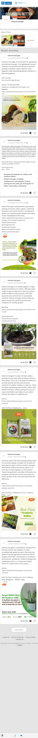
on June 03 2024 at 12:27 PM (16, 372)
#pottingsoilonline (8, 225)
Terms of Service (17, 637)
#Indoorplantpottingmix (10, 232)
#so (3, 169)
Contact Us (19, 639)
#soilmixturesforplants (10, 319)
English (19, 645)
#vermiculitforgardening (10, 80)
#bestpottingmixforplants (11, 229)
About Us (6, 637)
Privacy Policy (30, 637)
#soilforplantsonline (9, 222)
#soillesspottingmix (9, 227)
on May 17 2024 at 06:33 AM (16, 457)
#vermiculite (6, 78)
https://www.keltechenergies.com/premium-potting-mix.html (19, 163)
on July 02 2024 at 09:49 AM (16, 283)
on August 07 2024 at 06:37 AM (17, 143)
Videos (8, 3)
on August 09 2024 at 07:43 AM (17, 58)
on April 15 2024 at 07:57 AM (16, 544)
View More (19, 630)
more (8, 169)
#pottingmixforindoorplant (11, 323)
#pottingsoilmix (7, 167)
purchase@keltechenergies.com (17, 87)
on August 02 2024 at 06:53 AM (17, 203)
